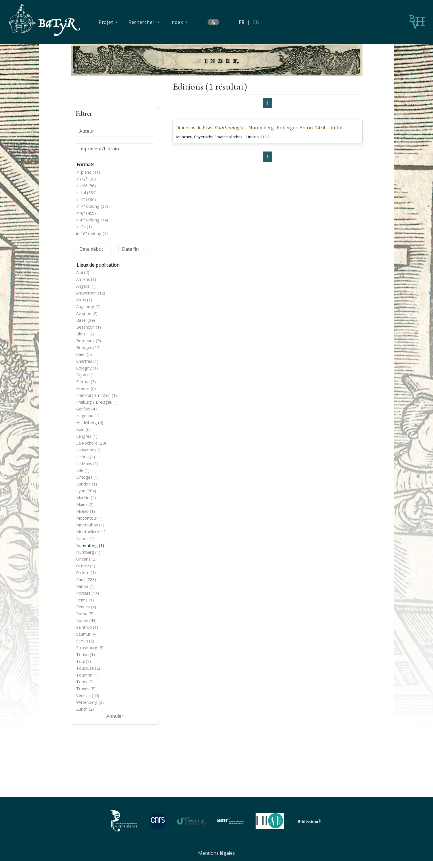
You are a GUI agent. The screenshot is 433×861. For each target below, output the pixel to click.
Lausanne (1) (88, 450)
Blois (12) (85, 334)
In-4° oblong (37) (92, 206)
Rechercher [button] (142, 22)
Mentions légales (216, 853)
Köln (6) (83, 429)
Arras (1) (84, 299)
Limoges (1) (87, 477)
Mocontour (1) (89, 518)
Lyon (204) (86, 490)
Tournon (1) (87, 675)
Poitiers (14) (87, 593)
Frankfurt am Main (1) (96, 395)
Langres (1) (87, 436)
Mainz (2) (85, 504)
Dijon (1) (84, 374)
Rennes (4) (86, 606)
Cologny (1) (87, 368)
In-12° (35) (86, 179)
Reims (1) (85, 600)
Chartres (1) (87, 361)
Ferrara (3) (86, 381)
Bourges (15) (88, 347)
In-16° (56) (86, 185)
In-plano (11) (88, 172)
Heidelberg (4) (89, 422)
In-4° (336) (86, 199)
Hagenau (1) (88, 415)
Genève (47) (87, 409)
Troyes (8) (86, 688)
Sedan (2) (85, 641)
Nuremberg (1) (90, 545)
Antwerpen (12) (90, 293)
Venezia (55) (87, 695)
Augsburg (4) (88, 306)
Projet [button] (106, 22)
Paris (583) (86, 579)
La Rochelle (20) (91, 443)
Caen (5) (84, 354)
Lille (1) (83, 470)
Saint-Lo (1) (87, 627)
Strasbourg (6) (89, 647)
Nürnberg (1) (88, 552)
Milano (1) (85, 511)
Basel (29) (85, 320)
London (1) (86, 484)
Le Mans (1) (87, 463)
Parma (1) (85, 586)
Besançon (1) (88, 327)
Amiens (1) (86, 279)
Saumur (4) (86, 634)
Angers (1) (86, 286)
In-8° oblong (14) (92, 220)
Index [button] (177, 22)
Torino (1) (85, 654)
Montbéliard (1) (90, 531)
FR (242, 22)
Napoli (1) (85, 538)
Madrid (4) (86, 497)
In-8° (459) (86, 213)
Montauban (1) (90, 525)
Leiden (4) (85, 456)
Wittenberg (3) (90, 702)
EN (256, 22)
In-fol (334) (86, 192)
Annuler (114, 716)
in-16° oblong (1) (92, 233)
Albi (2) (82, 272)
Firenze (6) (86, 388)
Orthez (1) (85, 566)
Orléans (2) (86, 559)
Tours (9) (85, 681)
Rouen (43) (86, 620)
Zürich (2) (85, 709)
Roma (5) (85, 613)
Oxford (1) (86, 572)
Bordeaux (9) (88, 340)
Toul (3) (83, 661)
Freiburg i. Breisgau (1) (97, 402)
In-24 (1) (84, 226)
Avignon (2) (87, 313)
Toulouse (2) (88, 668)
